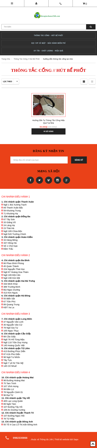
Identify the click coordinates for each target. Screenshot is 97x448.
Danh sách (92, 81)
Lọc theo (10, 82)
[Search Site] (48, 26)
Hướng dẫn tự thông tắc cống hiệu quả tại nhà (48, 121)
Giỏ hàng (48, 131)
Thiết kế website (61, 439)
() (86, 4)
